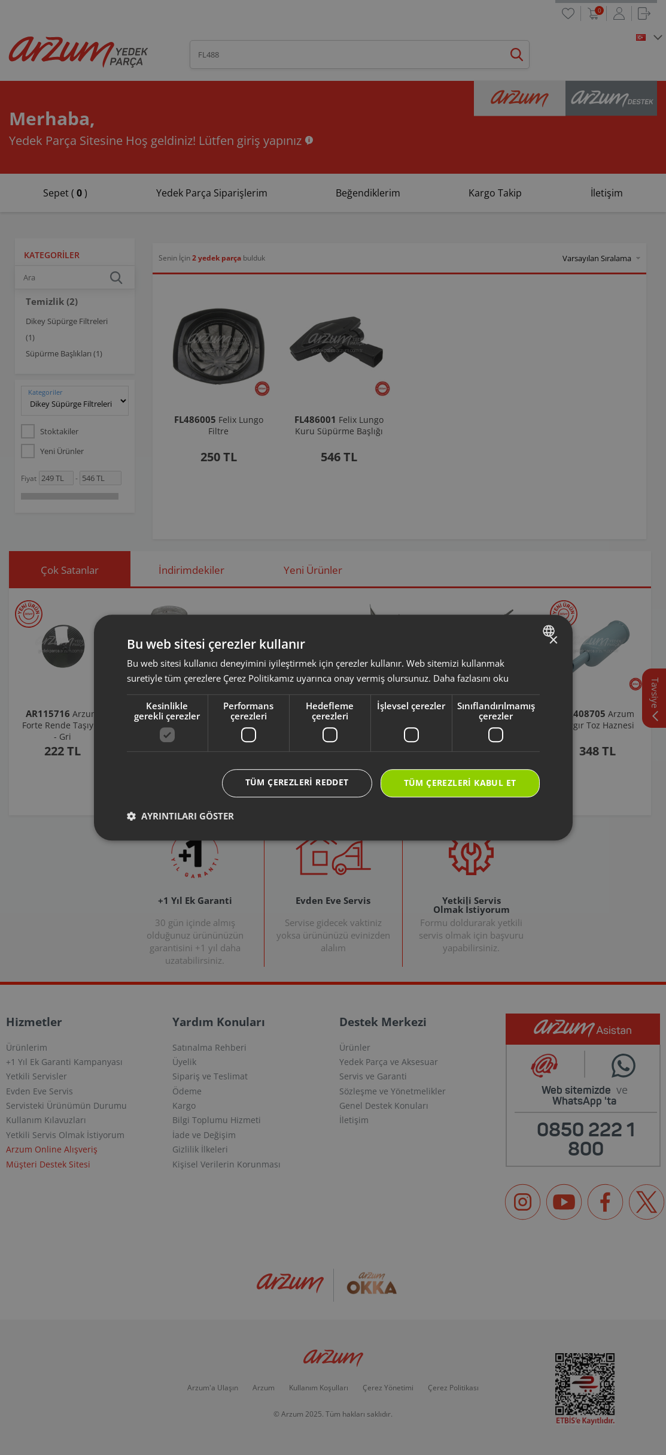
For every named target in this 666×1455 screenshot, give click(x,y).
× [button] (553, 640)
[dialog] (333, 728)
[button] (180, 815)
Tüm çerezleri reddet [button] (297, 782)
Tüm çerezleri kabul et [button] (460, 783)
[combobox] (550, 631)
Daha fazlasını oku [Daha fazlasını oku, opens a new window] (471, 678)
